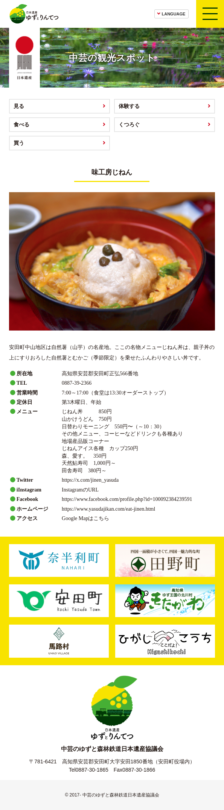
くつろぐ (129, 124)
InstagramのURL (80, 490)
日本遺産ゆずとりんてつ (33, 14)
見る (19, 106)
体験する (129, 106)
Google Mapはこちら (85, 518)
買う (19, 143)
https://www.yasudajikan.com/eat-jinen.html (108, 509)
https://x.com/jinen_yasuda (90, 480)
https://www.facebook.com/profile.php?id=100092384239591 (127, 499)
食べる (21, 124)
